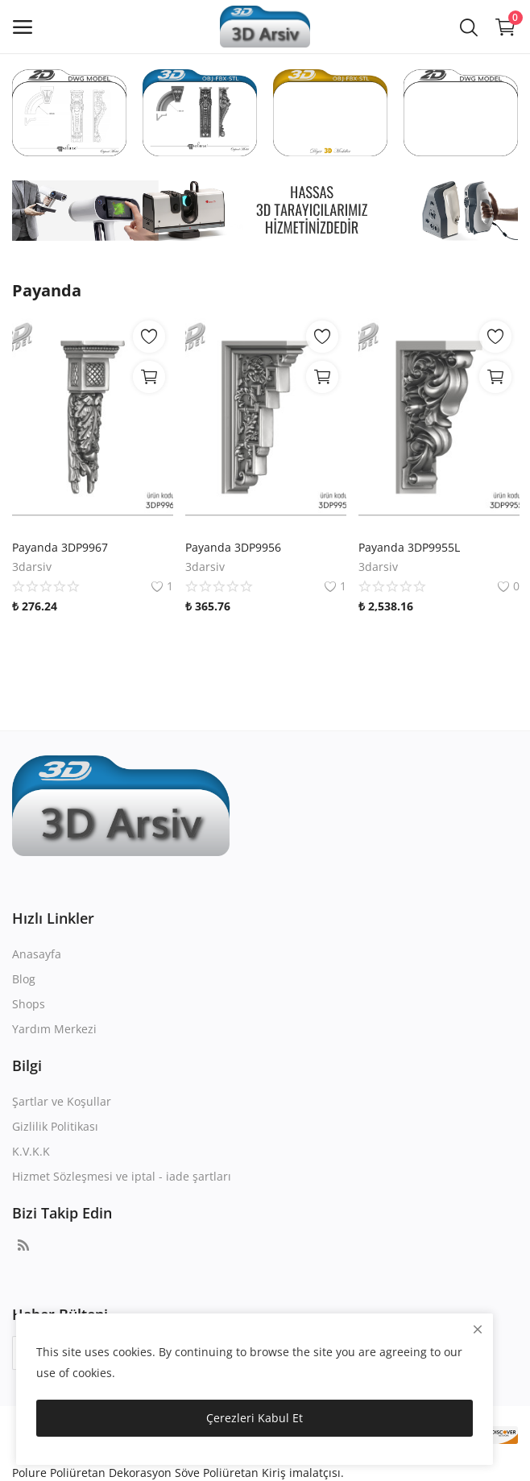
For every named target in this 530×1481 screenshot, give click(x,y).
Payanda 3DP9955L (409, 547)
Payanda (46, 290)
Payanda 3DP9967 (60, 547)
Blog (23, 979)
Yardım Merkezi (54, 1028)
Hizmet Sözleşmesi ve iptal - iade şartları (121, 1176)
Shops (28, 1003)
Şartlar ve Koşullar (61, 1101)
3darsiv (32, 566)
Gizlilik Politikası (55, 1126)
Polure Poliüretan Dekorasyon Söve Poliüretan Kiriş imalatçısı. (178, 1472)
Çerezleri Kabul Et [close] (254, 1417)
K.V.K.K (31, 1151)
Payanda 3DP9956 (233, 547)
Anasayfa (36, 954)
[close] (477, 1329)
